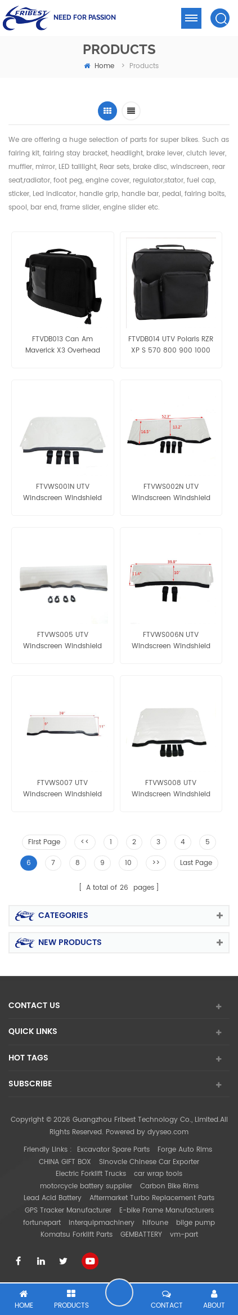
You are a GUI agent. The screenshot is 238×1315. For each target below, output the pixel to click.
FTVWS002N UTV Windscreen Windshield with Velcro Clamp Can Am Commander (171, 493)
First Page (44, 842)
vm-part (184, 1234)
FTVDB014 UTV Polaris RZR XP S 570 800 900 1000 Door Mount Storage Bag (170, 345)
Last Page (196, 863)
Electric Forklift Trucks (91, 1174)
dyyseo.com (167, 1132)
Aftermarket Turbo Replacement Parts (151, 1198)
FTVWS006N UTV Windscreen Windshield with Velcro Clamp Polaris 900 (171, 641)
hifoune (155, 1223)
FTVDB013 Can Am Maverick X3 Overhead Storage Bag (62, 345)
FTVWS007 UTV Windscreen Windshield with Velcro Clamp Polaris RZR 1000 (63, 789)
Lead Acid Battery (53, 1198)
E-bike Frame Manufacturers (166, 1210)
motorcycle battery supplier (86, 1186)
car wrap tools (158, 1174)
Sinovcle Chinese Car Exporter (149, 1162)
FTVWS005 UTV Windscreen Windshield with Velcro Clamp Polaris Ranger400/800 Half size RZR (63, 641)
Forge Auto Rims (185, 1149)
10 (128, 863)
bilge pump (195, 1223)
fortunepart (42, 1223)
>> (156, 863)
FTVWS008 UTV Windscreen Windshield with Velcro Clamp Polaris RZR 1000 (171, 789)
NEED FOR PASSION (84, 17)
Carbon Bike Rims (169, 1186)
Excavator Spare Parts (113, 1149)
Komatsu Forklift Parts (77, 1234)
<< (84, 842)
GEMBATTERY (141, 1234)
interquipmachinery (101, 1223)
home (99, 66)
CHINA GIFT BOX (65, 1162)
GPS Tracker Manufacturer (68, 1210)
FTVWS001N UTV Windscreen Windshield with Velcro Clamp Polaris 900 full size (63, 493)
